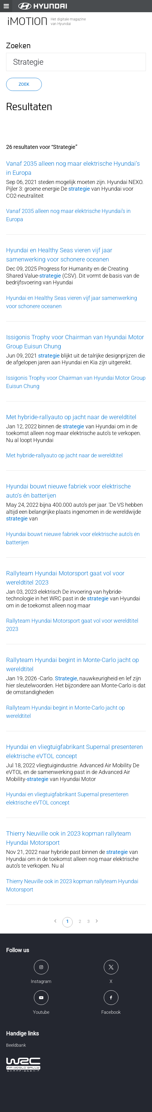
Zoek (24, 84)
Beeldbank (16, 1045)
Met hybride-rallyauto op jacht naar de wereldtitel (71, 417)
